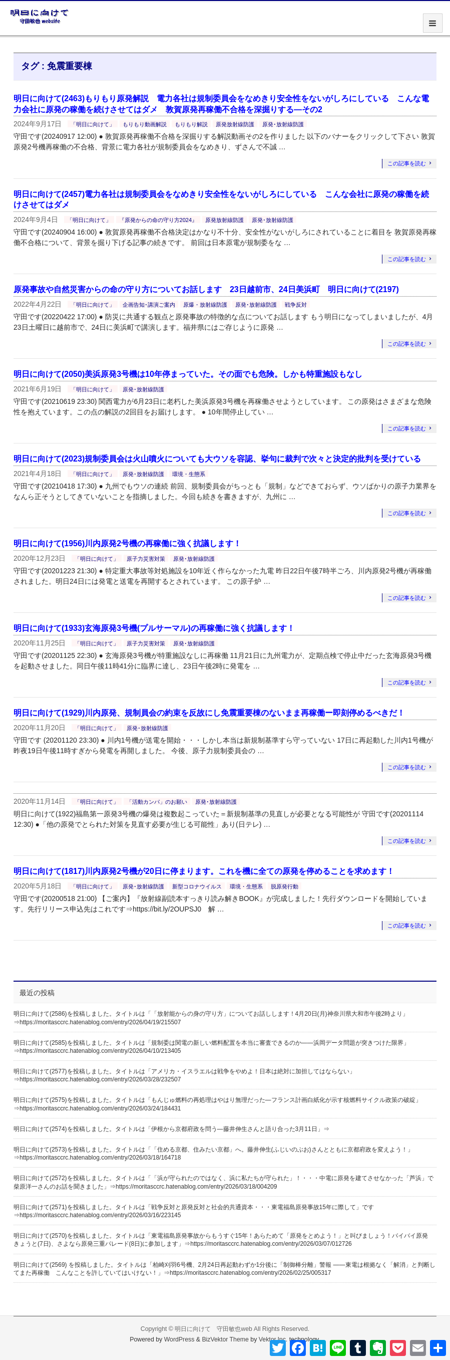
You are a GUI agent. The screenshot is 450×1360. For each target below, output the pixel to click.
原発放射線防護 (235, 124)
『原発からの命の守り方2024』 (158, 220)
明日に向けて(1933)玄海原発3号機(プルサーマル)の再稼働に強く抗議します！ (154, 628)
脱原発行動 (284, 886)
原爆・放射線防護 (205, 305)
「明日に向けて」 (93, 124)
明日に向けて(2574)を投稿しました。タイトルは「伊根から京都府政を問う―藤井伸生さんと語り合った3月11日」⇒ (171, 1128)
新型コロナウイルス (197, 886)
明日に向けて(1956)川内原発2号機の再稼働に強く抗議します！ (127, 543)
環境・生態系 (188, 474)
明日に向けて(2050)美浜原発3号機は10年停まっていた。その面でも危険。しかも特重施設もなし (188, 374)
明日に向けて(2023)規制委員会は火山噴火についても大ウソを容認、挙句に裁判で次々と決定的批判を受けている (217, 459)
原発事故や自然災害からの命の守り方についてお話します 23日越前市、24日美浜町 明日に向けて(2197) (206, 289)
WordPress (179, 1339)
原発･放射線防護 (283, 124)
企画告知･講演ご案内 (149, 305)
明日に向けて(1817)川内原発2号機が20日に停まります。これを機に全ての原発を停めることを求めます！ (204, 871)
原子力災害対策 (146, 559)
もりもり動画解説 (145, 124)
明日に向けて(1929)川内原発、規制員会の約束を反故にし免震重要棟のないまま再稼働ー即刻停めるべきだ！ (209, 713)
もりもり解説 (191, 124)
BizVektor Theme (225, 1339)
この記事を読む (406, 163)
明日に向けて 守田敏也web (213, 1328)
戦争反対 (296, 305)
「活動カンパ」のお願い (157, 802)
